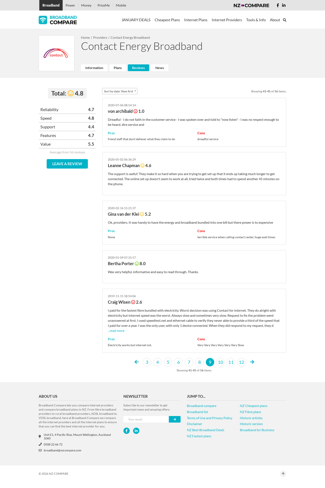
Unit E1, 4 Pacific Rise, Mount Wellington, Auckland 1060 (75, 436)
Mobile (121, 5)
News (159, 68)
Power (70, 5)
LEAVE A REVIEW (67, 163)
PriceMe (104, 5)
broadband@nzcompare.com (60, 450)
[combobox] (119, 91)
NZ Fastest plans (199, 436)
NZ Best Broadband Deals (205, 430)
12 (241, 362)
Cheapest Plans (167, 19)
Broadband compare (201, 406)
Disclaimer (194, 424)
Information (94, 68)
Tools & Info (256, 19)
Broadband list (197, 412)
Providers (100, 37)
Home (85, 37)
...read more (116, 330)
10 (220, 362)
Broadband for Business (257, 430)
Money (86, 5)
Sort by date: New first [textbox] (118, 91)
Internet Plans (195, 19)
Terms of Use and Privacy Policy (209, 418)
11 (231, 362)
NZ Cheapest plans (253, 406)
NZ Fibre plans (250, 412)
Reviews (138, 68)
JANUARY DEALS (136, 19)
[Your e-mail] (146, 419)
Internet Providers (227, 19)
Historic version (251, 424)
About (275, 19)
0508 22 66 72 (50, 444)
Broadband (50, 5)
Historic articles (251, 418)
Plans (118, 68)
